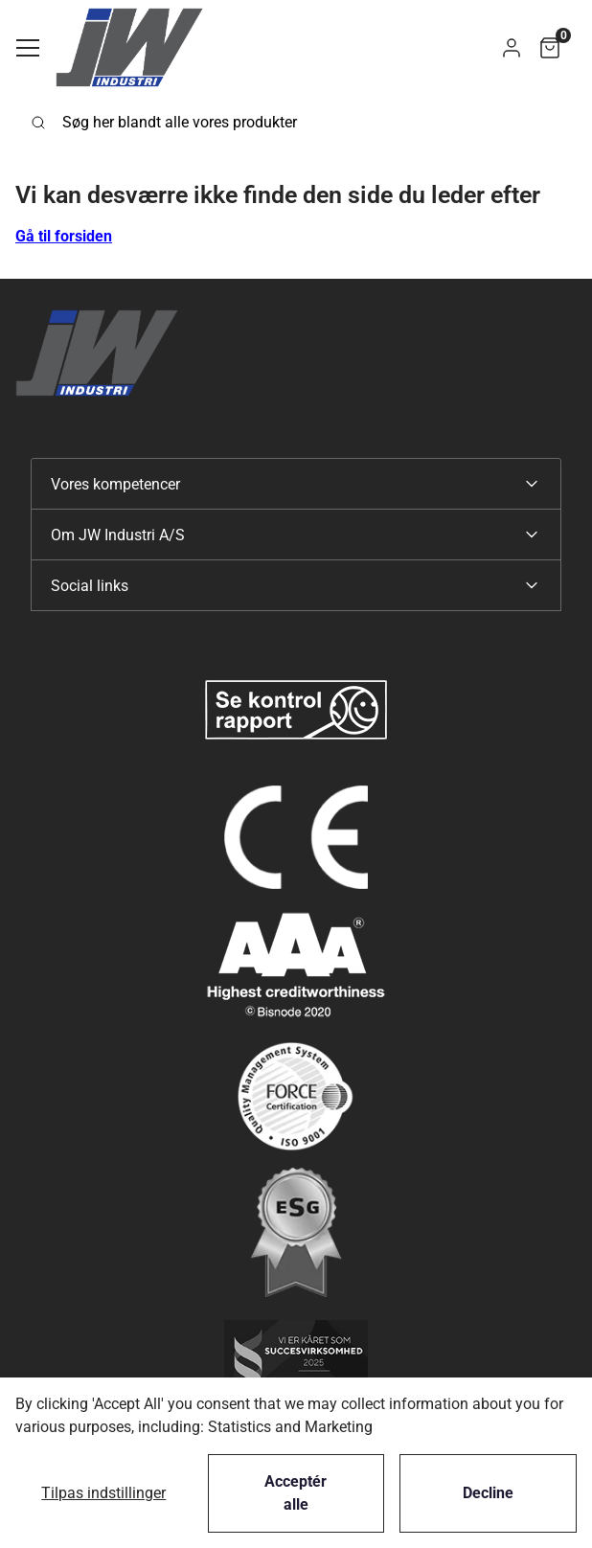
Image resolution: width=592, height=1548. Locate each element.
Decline (488, 1493)
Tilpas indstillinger (103, 1493)
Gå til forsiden (63, 236)
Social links (89, 586)
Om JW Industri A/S (118, 535)
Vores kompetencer (115, 484)
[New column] (296, 709)
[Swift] (129, 47)
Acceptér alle (295, 1493)
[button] (511, 47)
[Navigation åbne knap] (28, 48)
